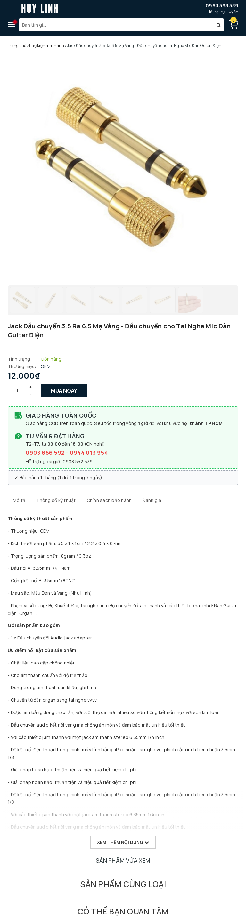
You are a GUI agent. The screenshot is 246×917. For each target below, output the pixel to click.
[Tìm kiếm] (218, 24)
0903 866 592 (46, 452)
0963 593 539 (222, 5)
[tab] (19, 500)
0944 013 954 (89, 452)
